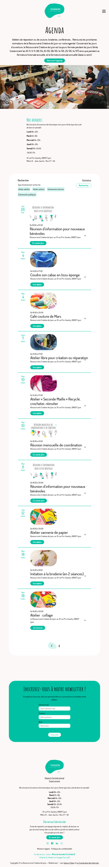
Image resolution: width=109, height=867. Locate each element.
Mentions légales (43, 848)
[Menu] (103, 11)
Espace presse (54, 781)
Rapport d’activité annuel (54, 778)
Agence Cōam (68, 863)
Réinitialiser (86, 180)
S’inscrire (54, 734)
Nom (40, 722)
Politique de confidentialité (61, 848)
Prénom (42, 713)
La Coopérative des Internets (88, 863)
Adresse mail (44, 704)
